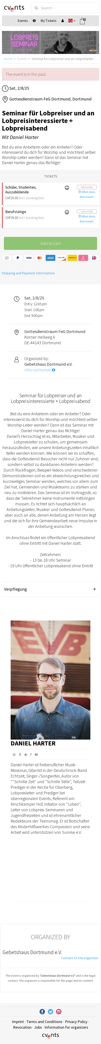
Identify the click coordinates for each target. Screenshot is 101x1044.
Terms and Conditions (44, 1021)
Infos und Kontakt (39, 370)
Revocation (22, 1027)
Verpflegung (15, 589)
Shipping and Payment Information (28, 273)
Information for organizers (66, 1027)
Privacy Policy (76, 1021)
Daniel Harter (33, 743)
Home (8, 59)
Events (22, 59)
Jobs (38, 1027)
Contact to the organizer (79, 958)
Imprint (18, 1021)
